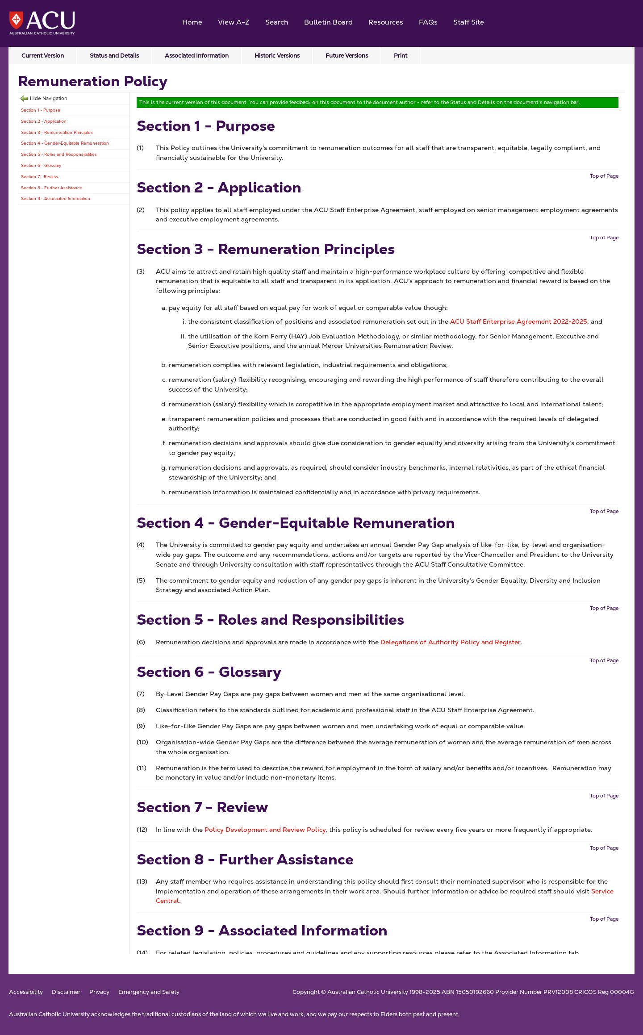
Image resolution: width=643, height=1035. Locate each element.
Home (192, 22)
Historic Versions (277, 55)
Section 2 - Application (44, 121)
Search (276, 22)
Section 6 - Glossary (41, 165)
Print (400, 55)
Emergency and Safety (149, 992)
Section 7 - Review (39, 176)
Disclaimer (66, 992)
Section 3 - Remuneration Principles (57, 132)
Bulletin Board (328, 22)
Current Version (42, 55)
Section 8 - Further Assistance (51, 187)
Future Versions (347, 55)
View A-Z (234, 22)
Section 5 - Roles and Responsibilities (59, 154)
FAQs (428, 22)
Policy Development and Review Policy (265, 830)
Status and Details (114, 55)
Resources (385, 22)
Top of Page (604, 176)
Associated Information (197, 55)
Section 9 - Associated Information (55, 198)
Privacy (99, 992)
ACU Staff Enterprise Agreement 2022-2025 (518, 321)
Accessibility (26, 992)
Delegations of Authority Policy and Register (450, 642)
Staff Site (468, 22)
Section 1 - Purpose (40, 110)
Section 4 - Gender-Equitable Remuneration (65, 143)
